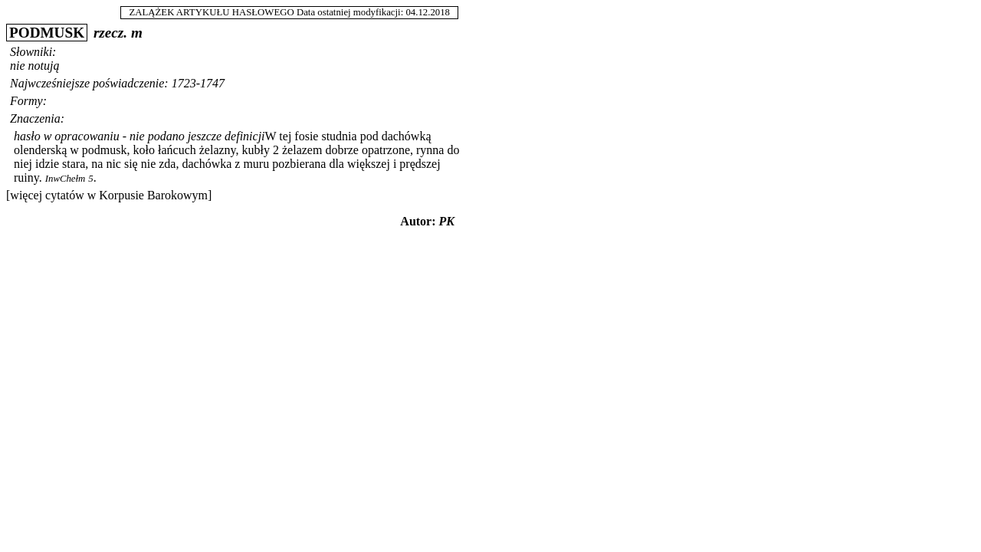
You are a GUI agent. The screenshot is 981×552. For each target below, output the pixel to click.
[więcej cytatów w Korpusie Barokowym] (109, 195)
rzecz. (110, 33)
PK (446, 221)
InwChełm (65, 178)
